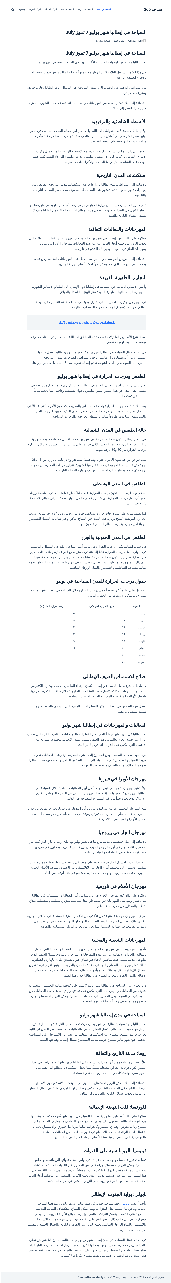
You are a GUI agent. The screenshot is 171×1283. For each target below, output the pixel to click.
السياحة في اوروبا (102, 9)
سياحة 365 (152, 9)
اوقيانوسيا (20, 9)
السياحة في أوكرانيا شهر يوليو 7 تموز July (85, 322)
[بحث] (11, 9)
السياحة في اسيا (65, 9)
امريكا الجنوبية (33, 9)
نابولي (123, 1203)
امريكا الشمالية (49, 9)
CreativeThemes (85, 1277)
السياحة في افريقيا (83, 9)
